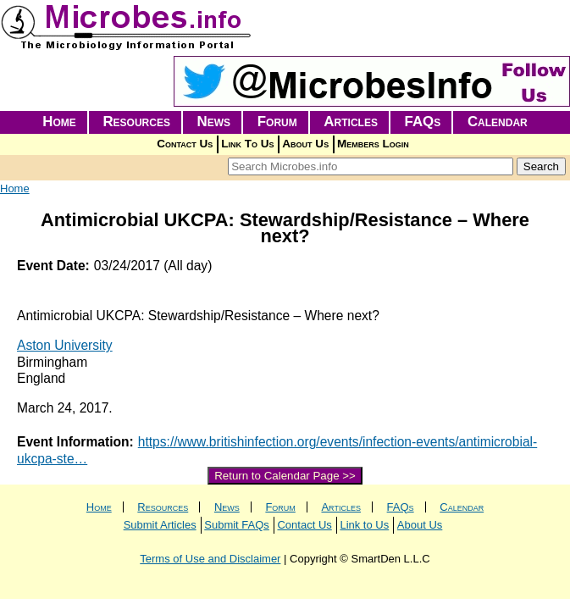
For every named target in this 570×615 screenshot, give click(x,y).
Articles (351, 122)
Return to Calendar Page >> (285, 475)
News (214, 122)
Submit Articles (160, 524)
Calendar (498, 122)
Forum (277, 122)
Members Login (373, 143)
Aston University (65, 345)
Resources (136, 122)
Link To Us (247, 143)
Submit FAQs (236, 524)
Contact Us (185, 143)
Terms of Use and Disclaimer (210, 558)
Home (59, 122)
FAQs (423, 122)
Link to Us (364, 524)
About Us (305, 143)
